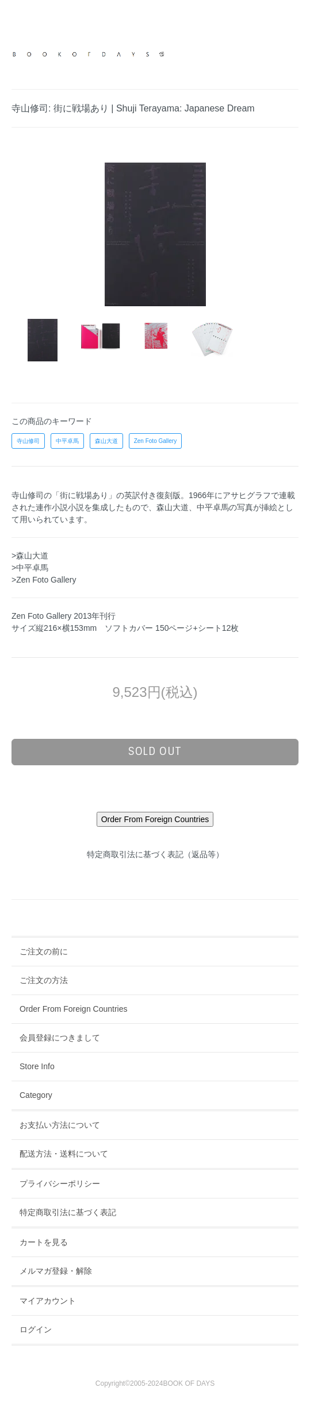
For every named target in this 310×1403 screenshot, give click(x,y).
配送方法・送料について (64, 1153)
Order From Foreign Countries (74, 1008)
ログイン (36, 1329)
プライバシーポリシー (60, 1183)
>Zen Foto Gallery (44, 579)
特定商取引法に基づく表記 (68, 1212)
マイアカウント (48, 1300)
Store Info (37, 1066)
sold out (155, 751)
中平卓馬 (67, 441)
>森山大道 (30, 555)
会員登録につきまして (60, 1037)
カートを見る (44, 1242)
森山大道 (106, 441)
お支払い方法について (60, 1125)
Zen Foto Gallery (155, 441)
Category (36, 1095)
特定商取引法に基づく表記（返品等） (155, 854)
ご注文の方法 (44, 980)
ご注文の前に (44, 951)
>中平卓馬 (30, 567)
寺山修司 (28, 441)
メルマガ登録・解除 (56, 1270)
